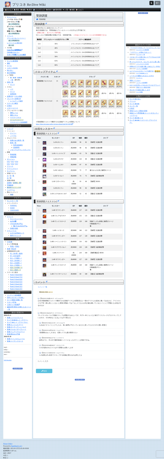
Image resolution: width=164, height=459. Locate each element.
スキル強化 (18, 96)
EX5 (8, 164)
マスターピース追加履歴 (18, 122)
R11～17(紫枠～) (16, 258)
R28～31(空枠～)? (16, 268)
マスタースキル (15, 117)
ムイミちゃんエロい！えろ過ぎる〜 (145, 71)
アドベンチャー (12, 169)
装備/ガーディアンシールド (16, 327)
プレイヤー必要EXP (14, 99)
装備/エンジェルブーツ (15, 325)
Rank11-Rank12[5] (16, 289)
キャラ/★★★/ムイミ (142, 73)
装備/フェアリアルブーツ (16, 332)
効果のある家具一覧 (17, 140)
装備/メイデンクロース (15, 341)
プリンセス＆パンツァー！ (16, 38)
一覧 (65, 9)
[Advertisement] (80, 396)
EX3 (12, 161)
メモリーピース (12, 108)
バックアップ (39, 9)
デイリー (13, 133)
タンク (12, 84)
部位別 (13, 249)
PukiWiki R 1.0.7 (16, 446)
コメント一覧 (42, 287)
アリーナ (10, 166)
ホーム (8, 9)
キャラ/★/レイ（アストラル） (17, 322)
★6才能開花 (11, 73)
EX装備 (9, 242)
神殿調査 (13, 157)
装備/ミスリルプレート (15, 318)
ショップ (10, 128)
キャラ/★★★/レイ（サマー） (17, 320)
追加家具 (16, 147)
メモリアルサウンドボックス (20, 150)
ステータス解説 (12, 103)
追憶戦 (9, 183)
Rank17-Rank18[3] (16, 275)
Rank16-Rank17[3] (16, 277)
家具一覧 (13, 143)
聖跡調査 (13, 154)
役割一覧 (10, 82)
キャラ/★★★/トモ (136, 118)
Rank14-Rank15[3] (16, 282)
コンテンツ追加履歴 (14, 295)
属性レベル (14, 113)
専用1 (12, 246)
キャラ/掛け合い (140, 59)
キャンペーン (11, 17)
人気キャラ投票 (13, 305)
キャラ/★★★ (134, 104)
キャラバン (11, 171)
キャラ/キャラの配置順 (142, 49)
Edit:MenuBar (8, 360)
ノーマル (13, 136)
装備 (8, 249)
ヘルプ (79, 9)
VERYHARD (14, 210)
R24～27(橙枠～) (16, 265)
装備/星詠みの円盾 (13, 334)
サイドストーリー (16, 219)
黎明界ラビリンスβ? (14, 187)
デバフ (12, 91)
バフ (11, 89)
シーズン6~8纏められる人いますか (142, 76)
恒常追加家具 (18, 145)
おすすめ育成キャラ (17, 233)
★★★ (19, 77)
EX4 (16, 161)
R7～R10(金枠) (15, 256)
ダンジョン (11, 159)
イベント (10, 36)
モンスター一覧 (12, 201)
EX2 (8, 161)
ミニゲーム (11, 190)
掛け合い (10, 70)
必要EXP (10, 96)
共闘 (11, 194)
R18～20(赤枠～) (16, 260)
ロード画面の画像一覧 (15, 300)
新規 (16, 9)
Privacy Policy (7, 444)
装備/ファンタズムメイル (16, 339)
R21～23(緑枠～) (16, 263)
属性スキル (14, 115)
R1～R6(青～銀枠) (16, 253)
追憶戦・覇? (17, 183)
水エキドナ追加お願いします (140, 90)
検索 (72, 9)
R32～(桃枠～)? (15, 270)
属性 (8, 63)
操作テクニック (15, 235)
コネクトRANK (12, 68)
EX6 (12, 164)
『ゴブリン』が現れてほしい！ (141, 52)
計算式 (9, 106)
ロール (9, 66)
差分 (29, 9)
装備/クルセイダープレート (16, 329)
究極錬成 (10, 185)
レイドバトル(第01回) (14, 43)
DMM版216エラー (13, 52)
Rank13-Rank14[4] (16, 284)
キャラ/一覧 (134, 106)
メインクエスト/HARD (142, 64)
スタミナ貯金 (11, 302)
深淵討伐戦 (14, 228)
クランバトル (11, 231)
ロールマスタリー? (16, 120)
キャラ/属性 (139, 92)
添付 (48, 9)
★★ (14, 77)
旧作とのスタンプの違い (15, 297)
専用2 (17, 246)
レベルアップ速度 (16, 101)
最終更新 (57, 9)
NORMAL (13, 205)
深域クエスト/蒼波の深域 (143, 87)
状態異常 (13, 94)
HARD (12, 208)
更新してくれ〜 (135, 80)
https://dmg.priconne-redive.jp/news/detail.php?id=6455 (54, 124)
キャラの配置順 (12, 61)
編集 (22, 9)
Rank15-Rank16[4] (16, 279)
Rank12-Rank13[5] (16, 286)
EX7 (16, 164)
